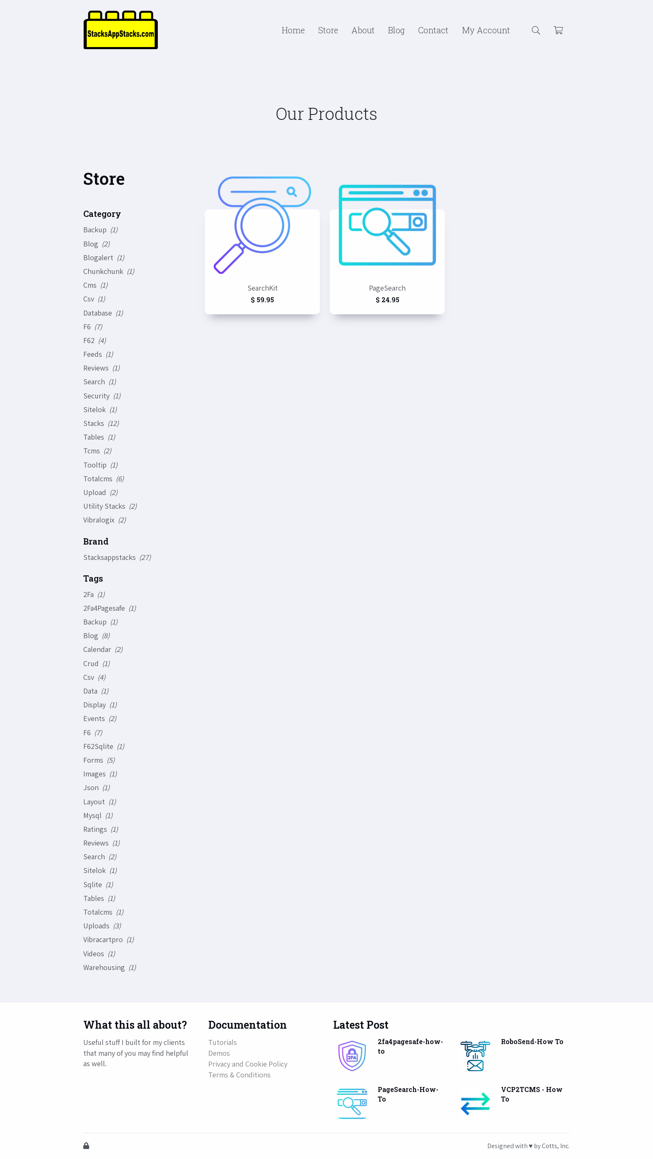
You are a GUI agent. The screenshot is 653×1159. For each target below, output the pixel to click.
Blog (396, 30)
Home (293, 30)
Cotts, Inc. (556, 1146)
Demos (219, 1053)
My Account (486, 30)
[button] (536, 30)
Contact (433, 30)
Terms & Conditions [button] (239, 1074)
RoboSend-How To (532, 1041)
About (363, 30)
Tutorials (222, 1042)
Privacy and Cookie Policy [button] (247, 1064)
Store (328, 30)
